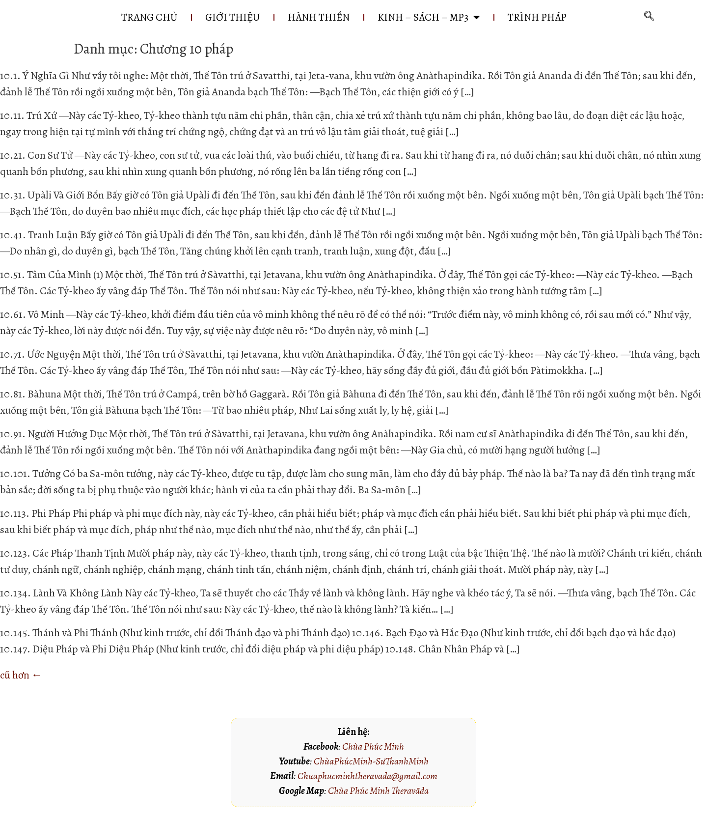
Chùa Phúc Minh (373, 746)
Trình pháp (537, 17)
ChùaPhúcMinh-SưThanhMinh (371, 761)
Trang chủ (149, 17)
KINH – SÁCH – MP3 (429, 17)
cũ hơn (21, 675)
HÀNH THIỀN (319, 17)
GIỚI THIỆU (232, 17)
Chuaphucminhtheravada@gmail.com (367, 776)
